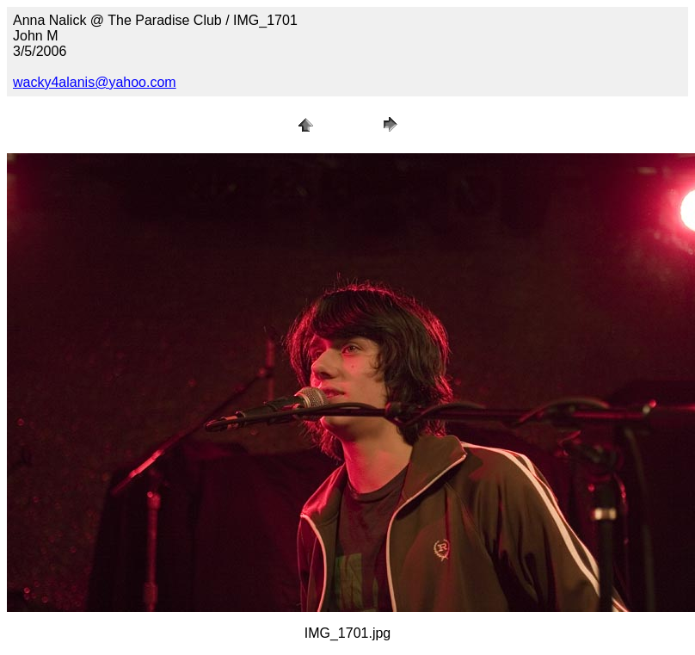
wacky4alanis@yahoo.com (94, 82)
